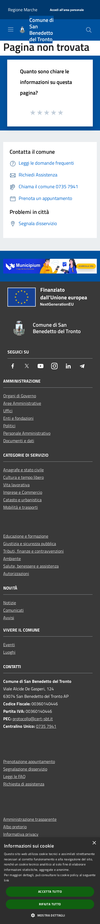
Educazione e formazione (25, 536)
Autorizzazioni (16, 573)
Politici (9, 425)
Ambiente (12, 558)
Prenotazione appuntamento (29, 761)
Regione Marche (22, 9)
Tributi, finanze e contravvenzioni (33, 551)
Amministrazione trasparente (30, 819)
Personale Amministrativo (26, 433)
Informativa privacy (20, 834)
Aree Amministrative (22, 403)
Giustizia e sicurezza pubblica (29, 543)
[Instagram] (54, 366)
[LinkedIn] (68, 366)
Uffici (8, 410)
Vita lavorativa (16, 485)
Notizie (9, 602)
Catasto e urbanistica (22, 499)
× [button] (94, 843)
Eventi (9, 644)
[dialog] (50, 880)
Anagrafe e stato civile (23, 470)
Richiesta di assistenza (23, 784)
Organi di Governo (19, 395)
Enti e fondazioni (18, 418)
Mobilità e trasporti (20, 507)
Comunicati (13, 610)
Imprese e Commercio (22, 492)
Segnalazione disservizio (25, 769)
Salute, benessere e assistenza (31, 566)
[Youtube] (40, 366)
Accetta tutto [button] (50, 891)
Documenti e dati (18, 440)
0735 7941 (46, 726)
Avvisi (8, 617)
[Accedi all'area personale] (67, 10)
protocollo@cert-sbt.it (33, 718)
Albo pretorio (15, 826)
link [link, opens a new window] (6, 880)
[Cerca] (89, 30)
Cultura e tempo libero (23, 477)
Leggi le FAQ (14, 776)
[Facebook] (12, 366)
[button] (50, 915)
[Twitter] (26, 366)
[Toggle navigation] (10, 29)
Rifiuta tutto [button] (50, 904)
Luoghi (9, 652)
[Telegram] (82, 366)
